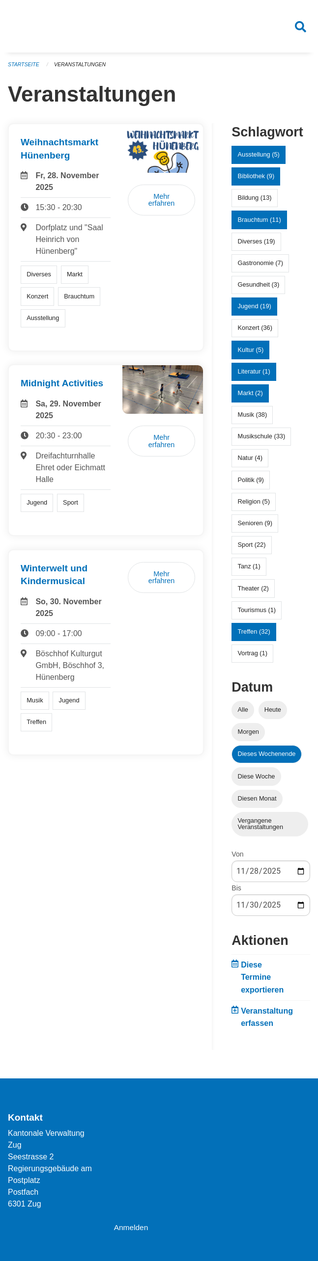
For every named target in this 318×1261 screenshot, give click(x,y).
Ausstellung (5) (259, 158)
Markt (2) (250, 397)
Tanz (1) (249, 570)
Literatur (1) (254, 375)
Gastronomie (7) (260, 267)
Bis (236, 892)
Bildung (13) (255, 202)
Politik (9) (251, 484)
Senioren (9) (255, 527)
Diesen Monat (257, 802)
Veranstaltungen (83, 69)
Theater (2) (253, 592)
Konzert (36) (255, 332)
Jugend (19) (254, 310)
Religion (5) (254, 506)
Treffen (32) (254, 636)
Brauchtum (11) (259, 223)
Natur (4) (250, 462)
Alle (243, 714)
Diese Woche (256, 780)
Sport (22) (252, 549)
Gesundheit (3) (259, 289)
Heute (272, 714)
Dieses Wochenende (267, 758)
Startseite (24, 69)
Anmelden (131, 1227)
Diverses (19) (256, 245)
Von (237, 858)
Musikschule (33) (262, 440)
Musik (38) (252, 419)
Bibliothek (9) (256, 180)
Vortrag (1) (252, 657)
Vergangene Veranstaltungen (261, 828)
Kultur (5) (251, 354)
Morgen (248, 736)
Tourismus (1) (257, 614)
